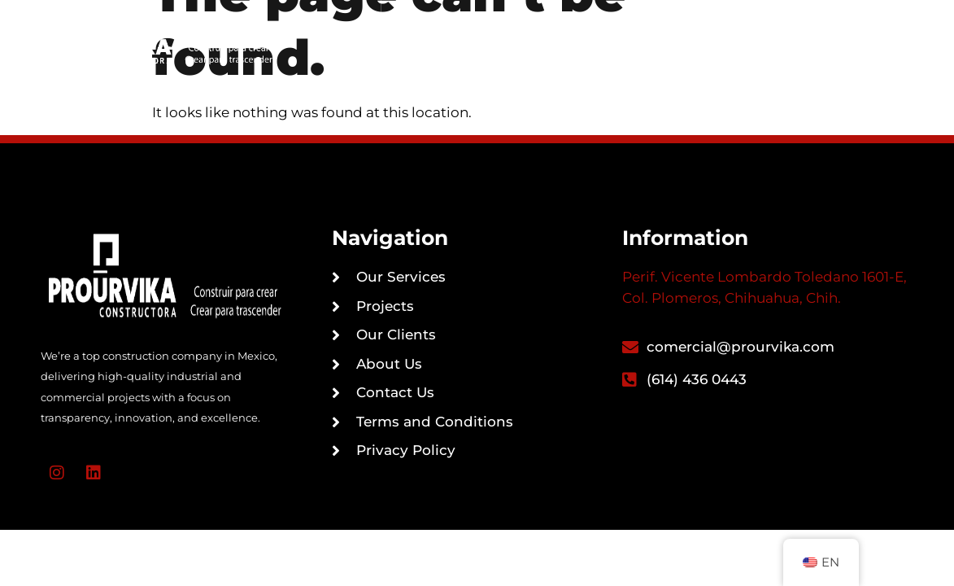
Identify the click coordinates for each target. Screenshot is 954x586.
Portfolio (636, 19)
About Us (557, 58)
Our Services (489, 19)
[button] (835, 38)
